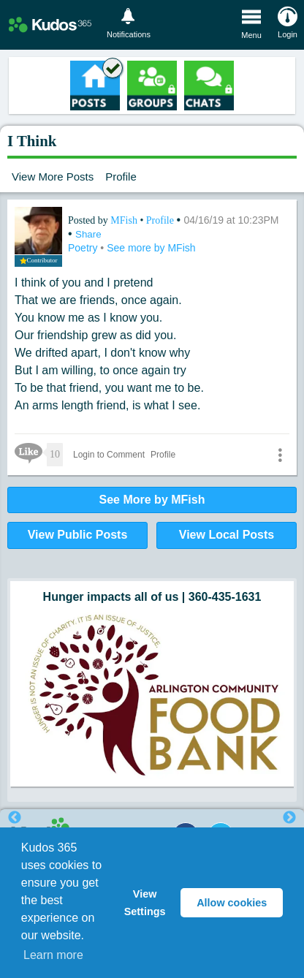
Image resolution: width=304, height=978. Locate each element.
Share (88, 234)
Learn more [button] (53, 955)
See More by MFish (152, 499)
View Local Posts (226, 534)
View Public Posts (78, 534)
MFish (125, 220)
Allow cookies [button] (232, 903)
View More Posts (53, 176)
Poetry (84, 248)
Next (289, 818)
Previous (14, 818)
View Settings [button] (145, 902)
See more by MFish (151, 248)
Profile (121, 176)
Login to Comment (109, 455)
